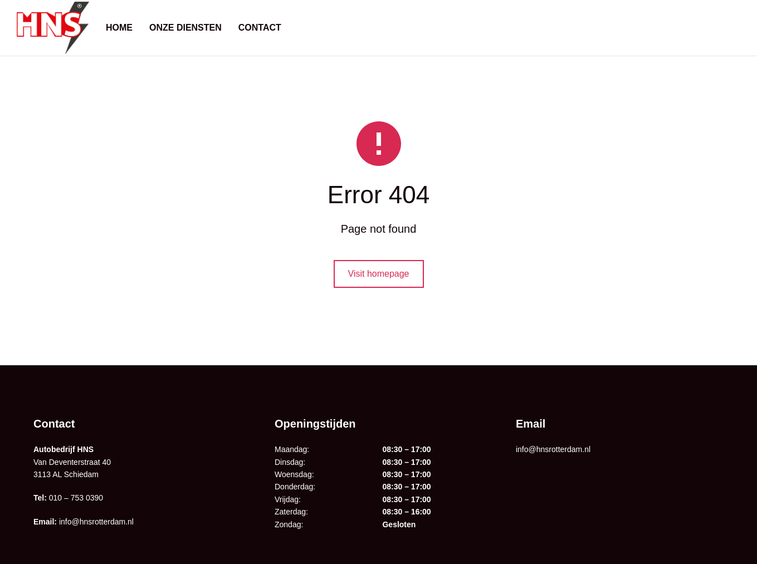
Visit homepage (378, 273)
